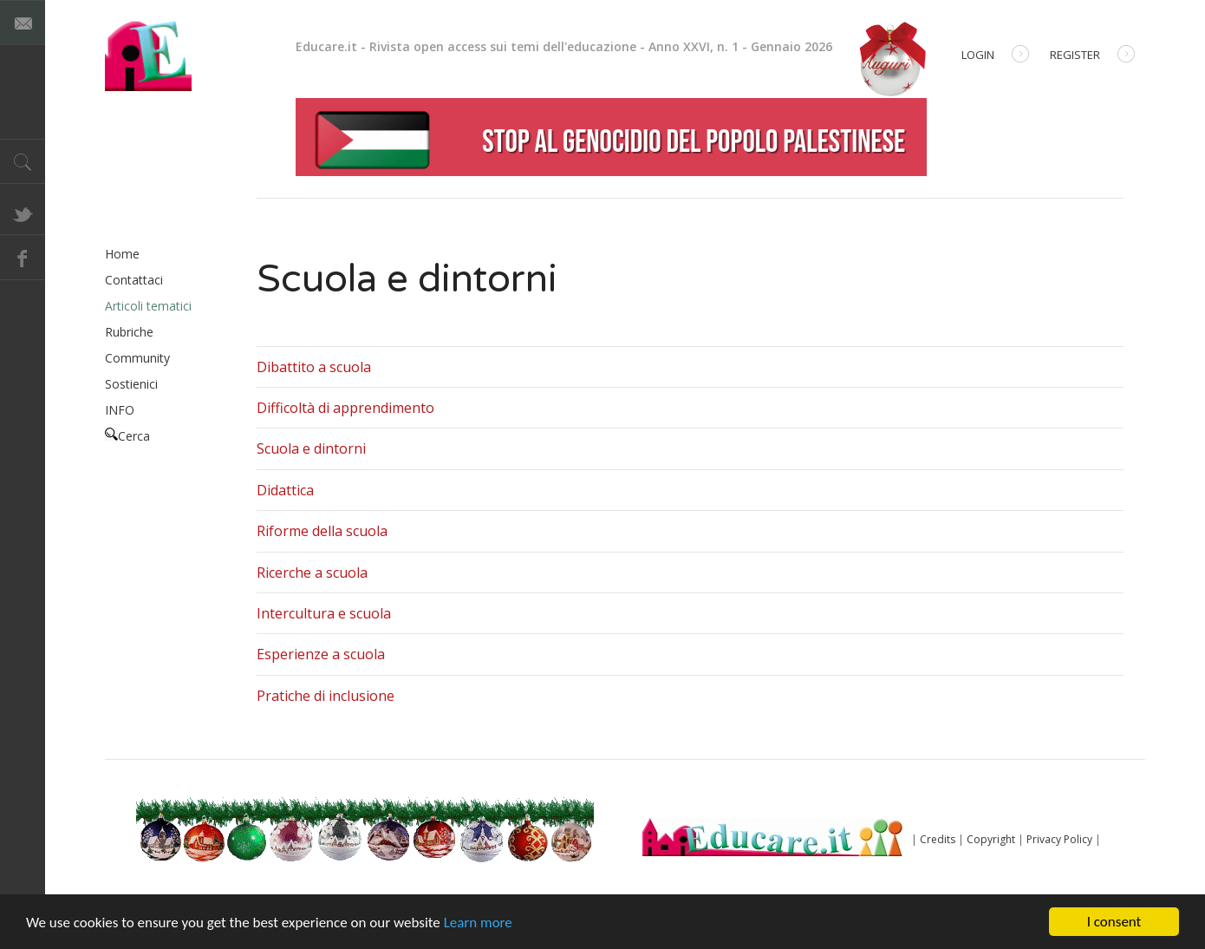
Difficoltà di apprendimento (345, 407)
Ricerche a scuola (312, 572)
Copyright (991, 839)
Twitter (22, 212)
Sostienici (131, 384)
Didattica (285, 490)
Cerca (127, 436)
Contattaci (134, 280)
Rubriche (129, 332)
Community (137, 358)
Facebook (22, 257)
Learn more (478, 922)
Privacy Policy (1059, 839)
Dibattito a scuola (314, 366)
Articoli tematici (148, 306)
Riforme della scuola (322, 530)
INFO (119, 410)
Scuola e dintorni (311, 448)
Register (1092, 56)
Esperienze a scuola (321, 654)
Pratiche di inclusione (325, 695)
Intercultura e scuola (324, 613)
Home (122, 253)
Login (995, 56)
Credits (937, 839)
